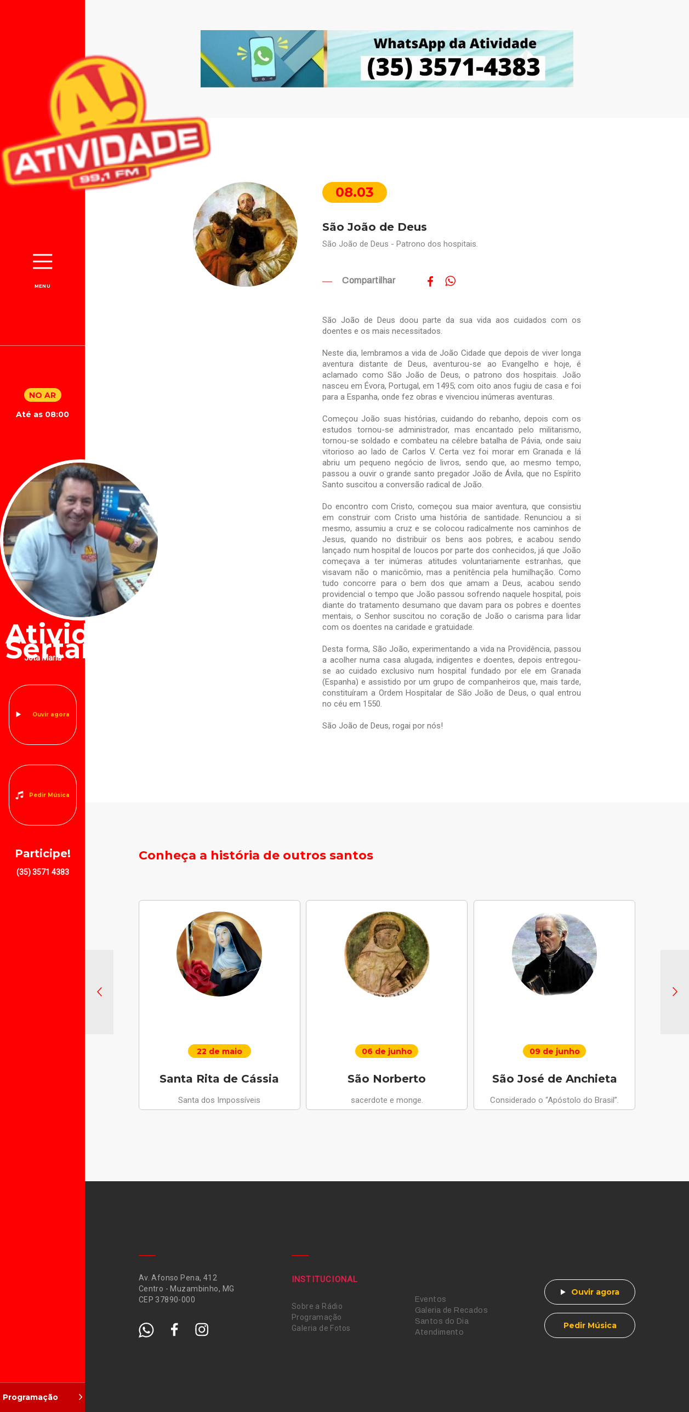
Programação (317, 1317)
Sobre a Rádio (317, 1306)
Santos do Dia (442, 1321)
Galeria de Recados (451, 1310)
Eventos (431, 1299)
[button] (99, 992)
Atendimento (439, 1332)
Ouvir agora (51, 714)
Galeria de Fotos (321, 1328)
